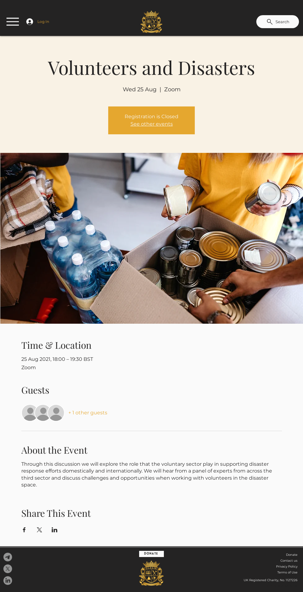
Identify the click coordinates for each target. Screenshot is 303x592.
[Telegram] (7, 557)
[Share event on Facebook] (24, 529)
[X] (7, 568)
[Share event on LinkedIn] (55, 529)
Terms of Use (287, 572)
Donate (291, 555)
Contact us (288, 561)
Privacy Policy (286, 566)
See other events (151, 124)
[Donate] (151, 554)
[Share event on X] (39, 529)
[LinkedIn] (7, 580)
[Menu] (13, 22)
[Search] (277, 21)
